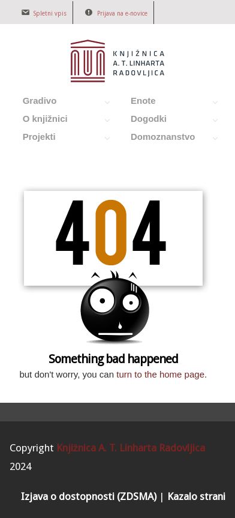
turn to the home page (160, 374)
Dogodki (168, 120)
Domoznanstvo (168, 138)
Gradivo (60, 102)
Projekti (60, 138)
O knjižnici (60, 120)
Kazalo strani (196, 496)
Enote (168, 102)
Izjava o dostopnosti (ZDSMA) (88, 496)
